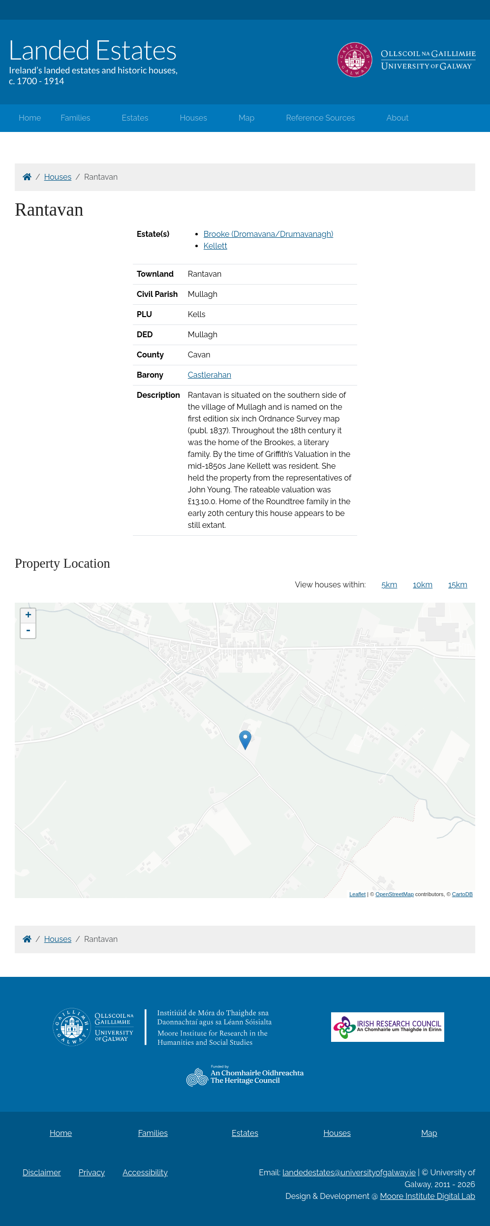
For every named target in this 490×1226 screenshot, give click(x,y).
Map (247, 118)
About (398, 118)
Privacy (92, 1172)
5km (390, 584)
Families (75, 118)
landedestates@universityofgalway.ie (349, 1172)
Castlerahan (209, 375)
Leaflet (357, 894)
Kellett (215, 246)
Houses (193, 118)
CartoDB (462, 894)
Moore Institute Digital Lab (427, 1196)
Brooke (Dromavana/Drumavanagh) (268, 234)
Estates (135, 118)
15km (457, 584)
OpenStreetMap (394, 894)
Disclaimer (42, 1172)
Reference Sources (320, 118)
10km (422, 584)
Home (30, 118)
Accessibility (145, 1172)
